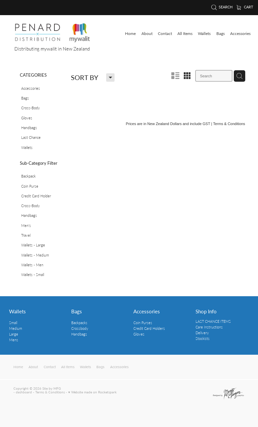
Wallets (17, 311)
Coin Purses (142, 322)
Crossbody (79, 328)
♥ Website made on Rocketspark (92, 392)
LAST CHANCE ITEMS (213, 321)
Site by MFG (51, 388)
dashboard (24, 392)
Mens (13, 339)
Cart (245, 7)
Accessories (146, 311)
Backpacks (79, 322)
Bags (76, 311)
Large (13, 334)
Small (13, 322)
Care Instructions (209, 326)
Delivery (202, 332)
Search (222, 7)
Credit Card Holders (149, 328)
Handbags (79, 334)
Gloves (138, 334)
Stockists (203, 338)
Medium (15, 328)
